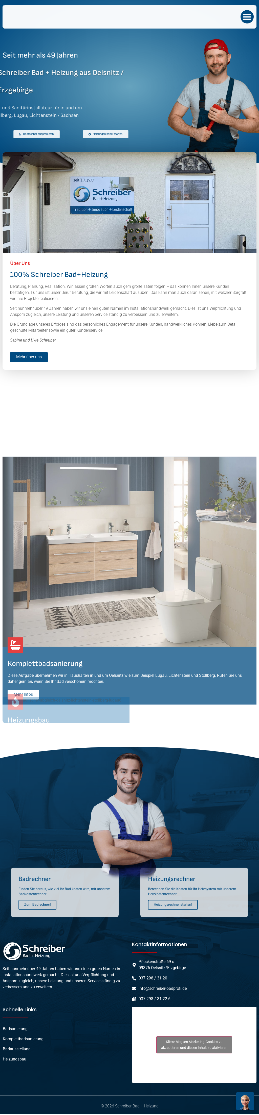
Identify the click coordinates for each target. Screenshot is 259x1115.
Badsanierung (15, 1029)
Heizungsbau (14, 1059)
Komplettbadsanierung (23, 1039)
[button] (247, 16)
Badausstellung (17, 1049)
